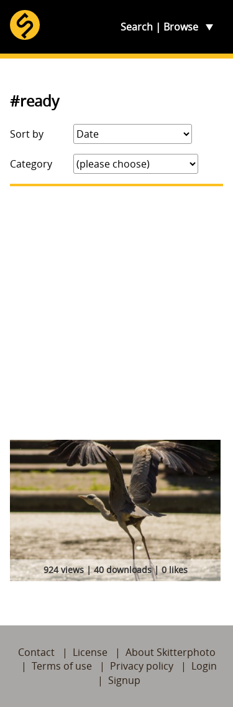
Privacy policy (141, 666)
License (90, 652)
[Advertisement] (116, 313)
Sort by (26, 134)
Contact (36, 652)
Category (31, 164)
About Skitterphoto (171, 652)
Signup (124, 680)
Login (204, 666)
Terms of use (62, 666)
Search (137, 27)
